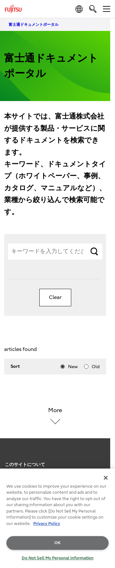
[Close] (106, 478)
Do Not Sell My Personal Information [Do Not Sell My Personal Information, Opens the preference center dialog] (58, 558)
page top (104, 457)
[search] (92, 8)
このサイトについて (25, 464)
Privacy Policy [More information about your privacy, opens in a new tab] (46, 523)
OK (57, 542)
